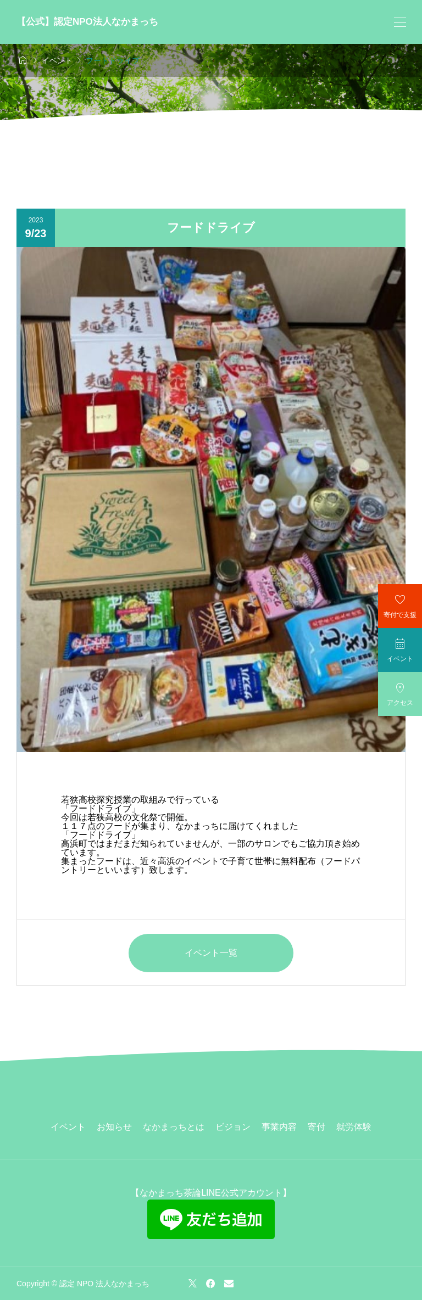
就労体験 (353, 1126)
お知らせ (114, 1126)
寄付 (316, 1126)
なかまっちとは (173, 1126)
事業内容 (279, 1126)
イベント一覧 (211, 952)
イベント (68, 1126)
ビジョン (233, 1126)
